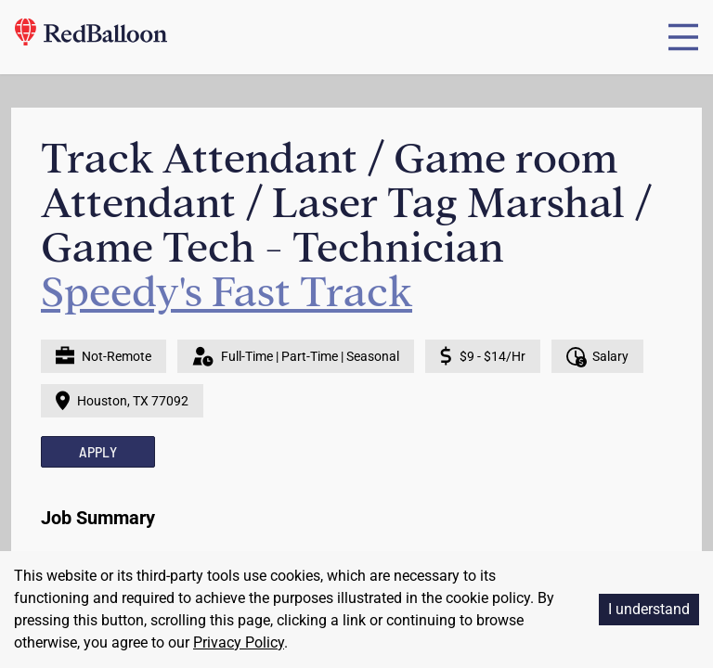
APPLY (98, 451)
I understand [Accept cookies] (649, 609)
